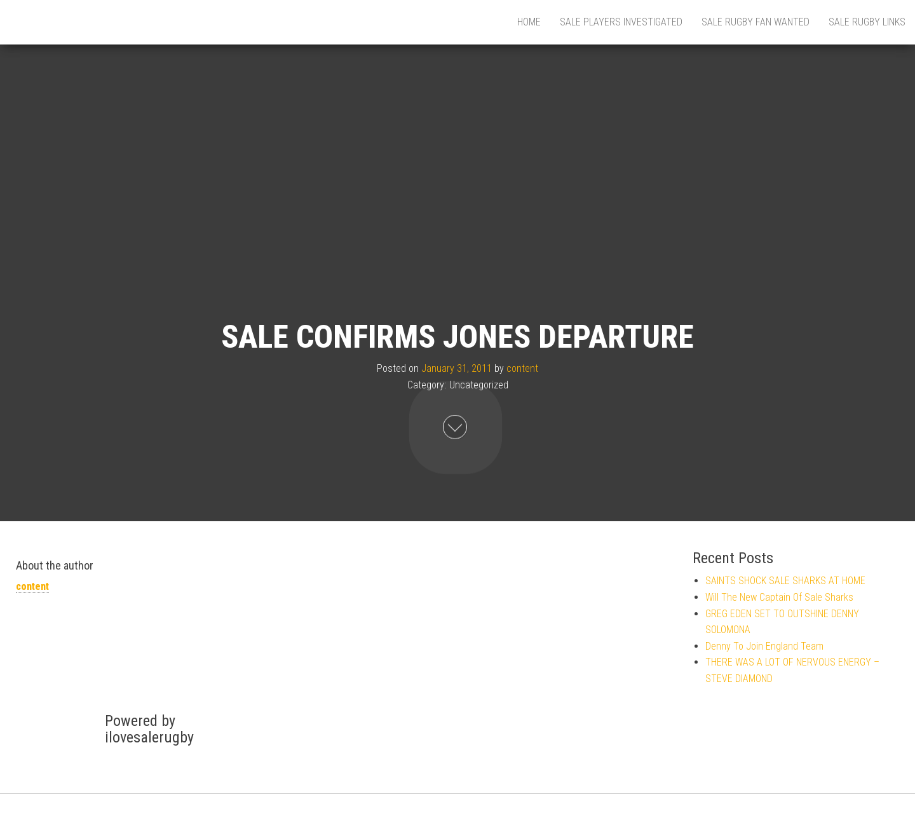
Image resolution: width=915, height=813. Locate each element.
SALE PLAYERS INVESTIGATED (621, 22)
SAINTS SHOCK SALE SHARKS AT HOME (785, 581)
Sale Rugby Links (867, 22)
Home (529, 22)
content (522, 368)
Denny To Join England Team (764, 646)
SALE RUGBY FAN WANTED (756, 22)
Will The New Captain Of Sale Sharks (779, 597)
